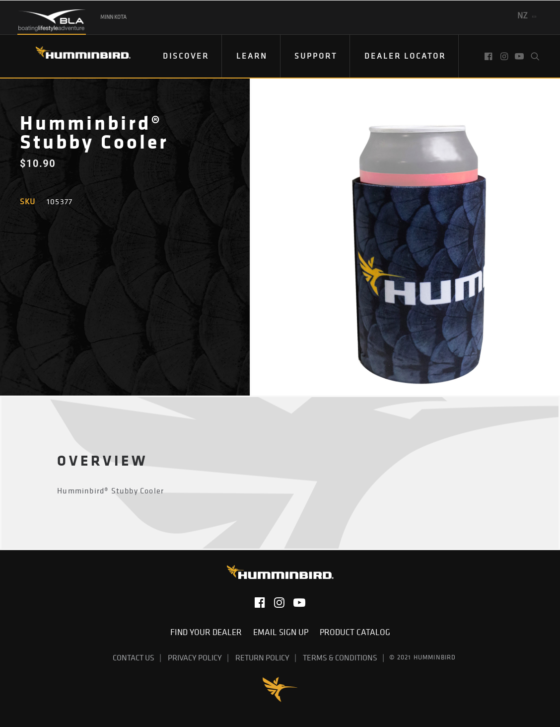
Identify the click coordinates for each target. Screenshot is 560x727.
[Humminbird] (74, 56)
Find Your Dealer (208, 632)
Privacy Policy (195, 657)
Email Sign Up (282, 632)
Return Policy (262, 657)
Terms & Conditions (340, 657)
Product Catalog (355, 632)
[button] (489, 56)
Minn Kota (113, 16)
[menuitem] (186, 56)
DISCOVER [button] (186, 56)
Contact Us (133, 657)
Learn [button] (252, 56)
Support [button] (315, 56)
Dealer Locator (405, 56)
